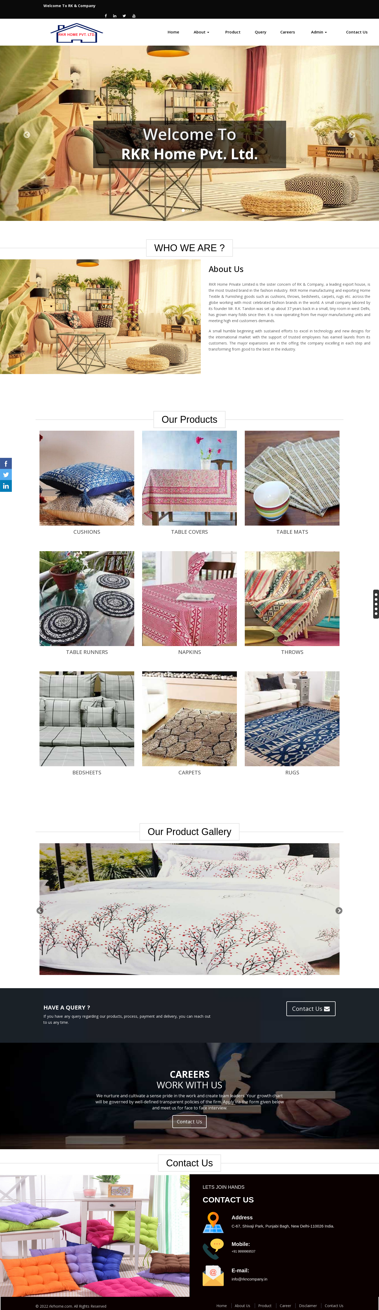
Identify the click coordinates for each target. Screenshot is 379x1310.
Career (284, 1299)
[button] (39, 903)
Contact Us (357, 26)
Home (173, 26)
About (201, 26)
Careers (287, 26)
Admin (319, 26)
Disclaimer (307, 1299)
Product (233, 26)
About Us (241, 1299)
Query (260, 26)
